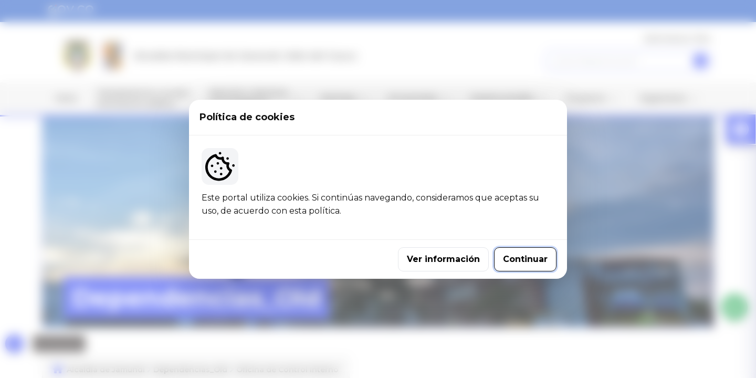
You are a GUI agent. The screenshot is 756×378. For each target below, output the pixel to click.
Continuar (525, 259)
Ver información (443, 259)
